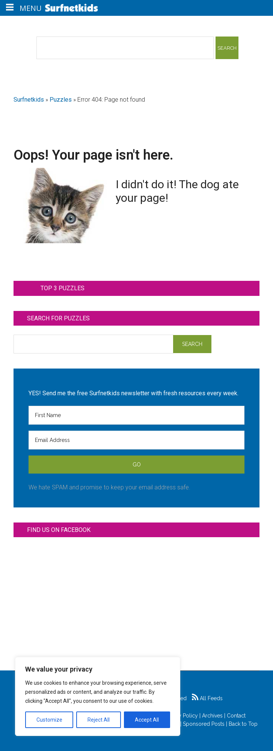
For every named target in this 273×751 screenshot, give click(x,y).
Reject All (98, 720)
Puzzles (61, 99)
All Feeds (207, 698)
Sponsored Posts (204, 724)
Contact (236, 716)
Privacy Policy (181, 716)
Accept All (147, 720)
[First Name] (136, 415)
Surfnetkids (29, 99)
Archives (212, 716)
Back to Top (243, 724)
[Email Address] (136, 440)
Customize (49, 720)
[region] (97, 696)
